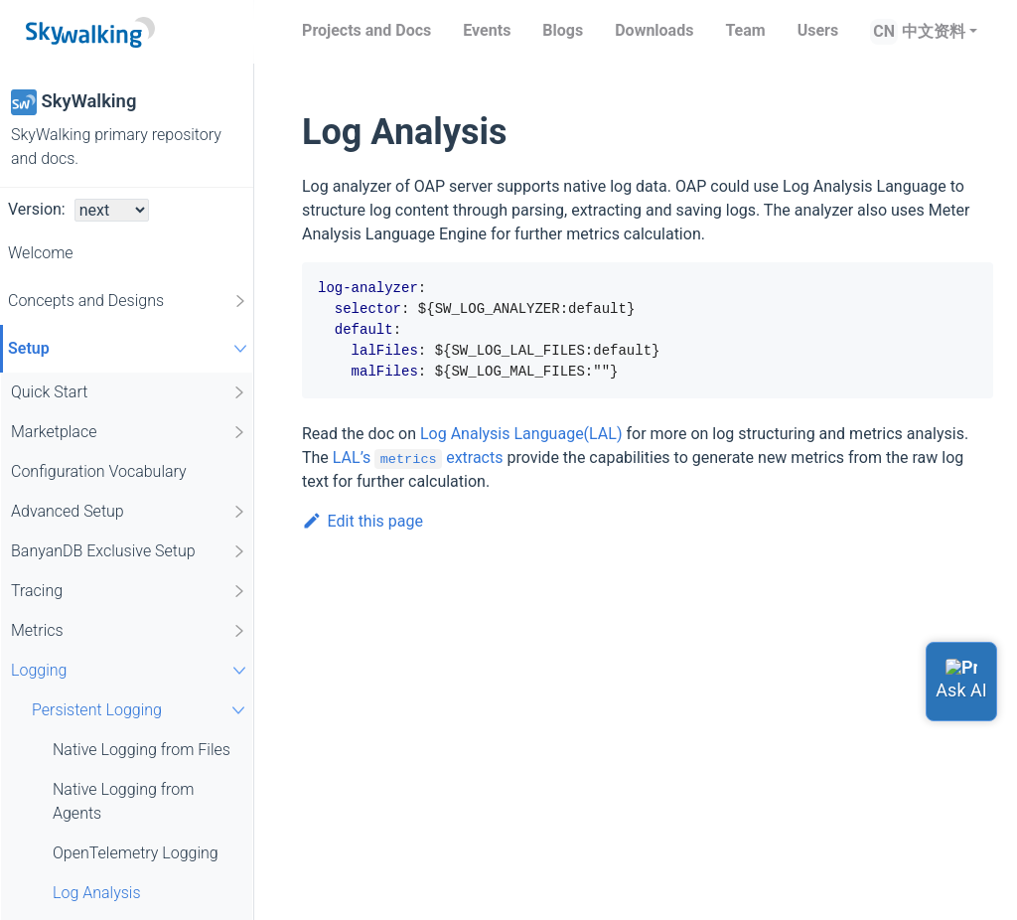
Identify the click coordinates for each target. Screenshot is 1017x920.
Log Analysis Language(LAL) (521, 433)
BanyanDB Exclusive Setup (129, 551)
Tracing (129, 591)
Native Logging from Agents (123, 801)
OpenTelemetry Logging (135, 852)
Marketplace (129, 432)
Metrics (129, 631)
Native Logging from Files (141, 749)
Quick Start (129, 392)
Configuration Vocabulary (99, 471)
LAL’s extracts (418, 457)
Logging (131, 670)
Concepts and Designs (128, 301)
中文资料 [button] (933, 31)
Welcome (40, 252)
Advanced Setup (129, 512)
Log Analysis (97, 892)
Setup (130, 348)
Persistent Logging (141, 709)
